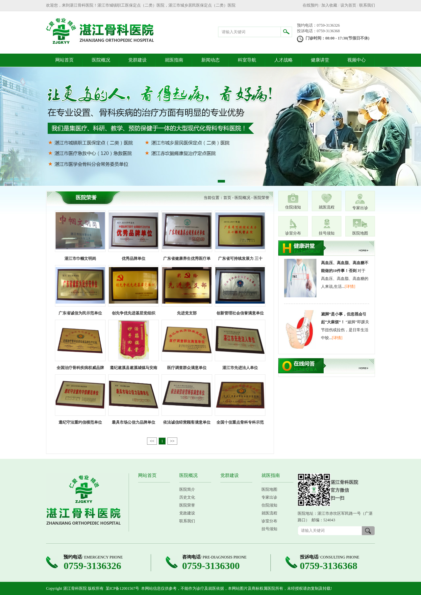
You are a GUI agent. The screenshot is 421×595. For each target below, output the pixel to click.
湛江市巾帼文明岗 (80, 258)
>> (172, 441)
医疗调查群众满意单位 (187, 367)
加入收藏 (329, 5)
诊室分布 (293, 233)
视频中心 (356, 60)
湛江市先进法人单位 (240, 367)
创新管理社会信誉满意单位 (240, 313)
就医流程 (326, 207)
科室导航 (247, 60)
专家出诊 (360, 208)
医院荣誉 (261, 197)
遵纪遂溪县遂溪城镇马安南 (133, 367)
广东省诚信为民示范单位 (80, 313)
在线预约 (310, 5)
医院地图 (360, 233)
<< (152, 441)
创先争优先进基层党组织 (133, 313)
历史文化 (187, 497)
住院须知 (293, 207)
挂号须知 (326, 233)
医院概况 (101, 60)
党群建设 (137, 60)
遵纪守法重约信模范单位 (80, 422)
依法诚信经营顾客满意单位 (186, 422)
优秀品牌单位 (133, 258)
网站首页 (64, 60)
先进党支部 (187, 313)
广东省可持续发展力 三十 (240, 258)
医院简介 (187, 489)
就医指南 (174, 60)
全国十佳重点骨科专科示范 (240, 422)
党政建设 (187, 513)
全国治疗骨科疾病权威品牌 (80, 367)
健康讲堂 (320, 60)
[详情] (350, 286)
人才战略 (283, 60)
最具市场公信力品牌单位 (133, 422)
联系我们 (367, 5)
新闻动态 (210, 60)
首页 (227, 197)
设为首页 (348, 5)
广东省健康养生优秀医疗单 (186, 258)
